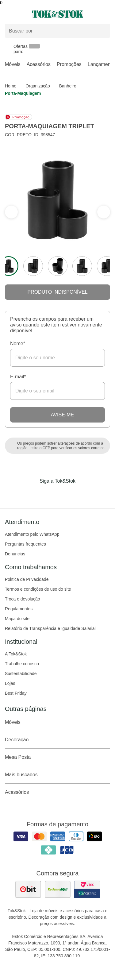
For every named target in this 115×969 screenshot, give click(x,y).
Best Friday (16, 693)
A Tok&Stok (16, 653)
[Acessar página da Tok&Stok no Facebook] (32, 494)
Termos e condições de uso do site (38, 589)
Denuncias (15, 553)
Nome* (17, 343)
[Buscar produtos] (57, 31)
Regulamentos (19, 608)
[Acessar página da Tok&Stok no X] (83, 494)
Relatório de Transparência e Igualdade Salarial (50, 628)
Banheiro (67, 85)
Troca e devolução (22, 598)
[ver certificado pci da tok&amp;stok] (87, 889)
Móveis (13, 64)
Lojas (10, 683)
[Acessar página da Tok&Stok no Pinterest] (66, 494)
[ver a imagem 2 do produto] (33, 266)
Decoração (57, 739)
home (10, 85)
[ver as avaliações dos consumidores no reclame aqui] (58, 889)
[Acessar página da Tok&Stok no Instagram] (49, 494)
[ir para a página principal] (57, 14)
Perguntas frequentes (25, 544)
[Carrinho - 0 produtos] (106, 14)
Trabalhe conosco (22, 663)
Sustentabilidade (21, 673)
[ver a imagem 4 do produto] (82, 266)
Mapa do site (17, 618)
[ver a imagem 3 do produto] (57, 266)
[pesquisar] (102, 31)
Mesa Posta (57, 757)
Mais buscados (57, 774)
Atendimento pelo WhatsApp (32, 534)
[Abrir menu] (19, 14)
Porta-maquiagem (23, 93)
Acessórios (39, 64)
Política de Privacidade (26, 579)
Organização (37, 85)
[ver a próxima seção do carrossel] (11, 212)
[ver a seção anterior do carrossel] (103, 212)
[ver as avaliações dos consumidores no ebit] (28, 889)
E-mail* (18, 376)
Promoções (69, 64)
